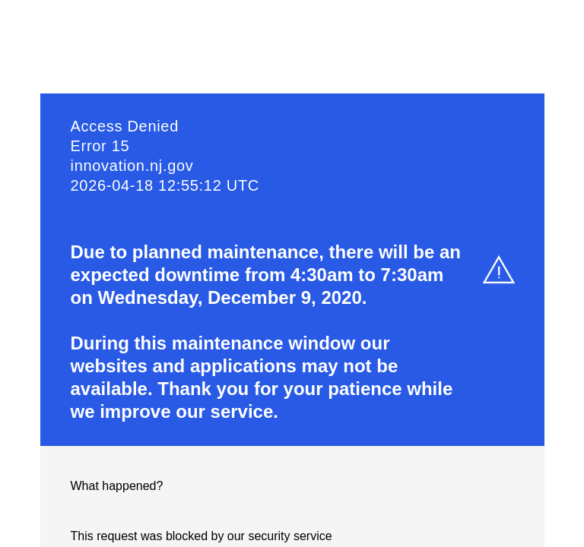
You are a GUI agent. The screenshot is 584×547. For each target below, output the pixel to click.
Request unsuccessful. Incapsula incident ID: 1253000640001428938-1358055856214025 (292, 273)
